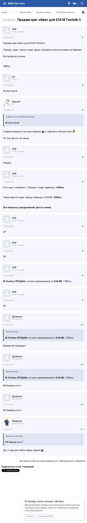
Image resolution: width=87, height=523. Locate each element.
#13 (82, 429)
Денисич (17, 316)
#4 (83, 157)
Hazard (16, 101)
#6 (83, 226)
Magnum (17, 421)
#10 (82, 325)
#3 (83, 110)
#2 (83, 85)
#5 (83, 182)
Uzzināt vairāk (45, 516)
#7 (83, 251)
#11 (82, 365)
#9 (83, 300)
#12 (82, 405)
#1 (83, 37)
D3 (13, 77)
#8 (83, 276)
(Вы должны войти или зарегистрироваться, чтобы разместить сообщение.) (52, 461)
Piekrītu (30, 516)
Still (14, 29)
